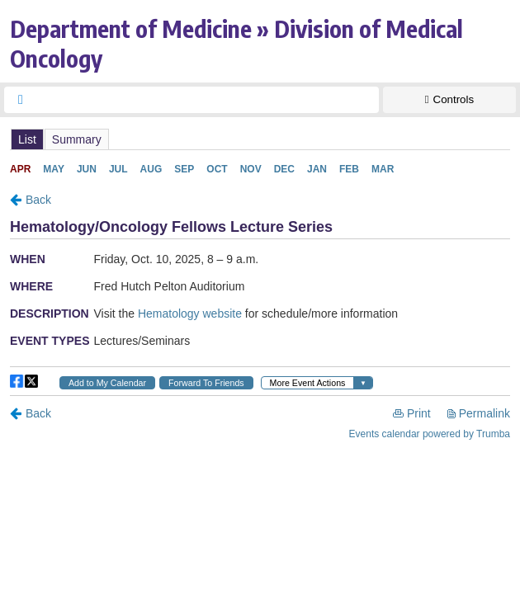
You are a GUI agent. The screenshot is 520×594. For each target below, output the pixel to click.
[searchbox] (206, 99)
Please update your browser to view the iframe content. (260, 139)
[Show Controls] (449, 100)
